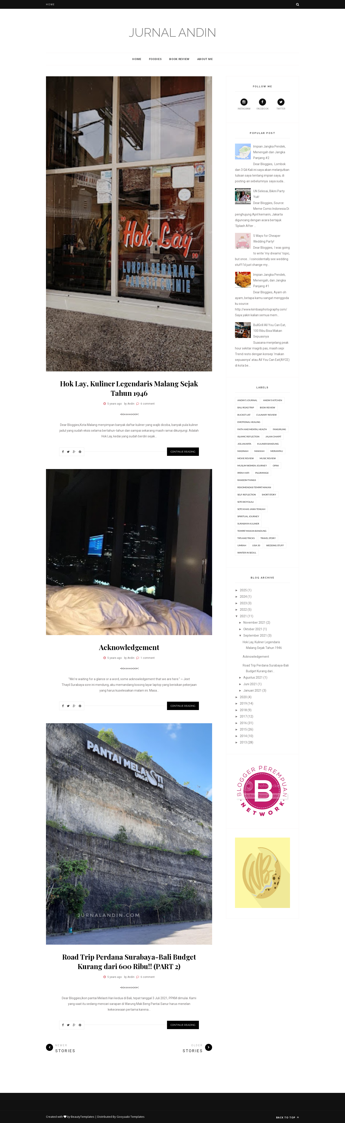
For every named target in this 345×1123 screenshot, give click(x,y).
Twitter (281, 104)
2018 (243, 710)
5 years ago (114, 403)
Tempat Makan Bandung (251, 531)
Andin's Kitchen (272, 400)
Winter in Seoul (246, 552)
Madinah (242, 451)
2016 (243, 723)
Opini (276, 465)
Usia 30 (256, 545)
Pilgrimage (262, 472)
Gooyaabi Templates (131, 1117)
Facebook (262, 104)
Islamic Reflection (248, 436)
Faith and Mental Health (252, 429)
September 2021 (255, 635)
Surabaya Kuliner (248, 523)
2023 (243, 603)
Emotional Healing (248, 422)
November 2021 (254, 622)
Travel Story (268, 538)
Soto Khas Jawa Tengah (251, 509)
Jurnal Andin (172, 32)
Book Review (179, 59)
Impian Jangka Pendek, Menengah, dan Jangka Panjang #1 (269, 280)
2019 (243, 703)
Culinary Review (266, 414)
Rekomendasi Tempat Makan (254, 487)
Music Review (268, 458)
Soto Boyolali (245, 501)
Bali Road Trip (245, 407)
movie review (245, 458)
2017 (243, 716)
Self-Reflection (246, 494)
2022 (243, 609)
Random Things (246, 480)
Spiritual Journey (248, 516)
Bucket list (243, 414)
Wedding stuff (275, 545)
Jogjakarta (244, 443)
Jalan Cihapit (273, 436)
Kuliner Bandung (268, 443)
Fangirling (279, 429)
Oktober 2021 (252, 629)
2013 (243, 742)
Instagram (244, 104)
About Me (205, 59)
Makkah (259, 451)
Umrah (241, 545)
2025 (243, 590)
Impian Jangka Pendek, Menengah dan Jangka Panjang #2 (269, 152)
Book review (267, 407)
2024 (243, 596)
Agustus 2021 (253, 677)
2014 (243, 736)
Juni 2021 (250, 684)
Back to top (287, 1117)
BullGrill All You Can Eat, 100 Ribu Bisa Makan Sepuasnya (269, 330)
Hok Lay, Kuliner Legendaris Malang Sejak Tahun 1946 (129, 388)
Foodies (155, 59)
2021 (243, 616)
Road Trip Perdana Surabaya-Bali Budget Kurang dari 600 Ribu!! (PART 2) (129, 961)
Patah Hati (243, 472)
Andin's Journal (247, 400)
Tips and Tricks (246, 538)
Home (50, 4)
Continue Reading (183, 451)
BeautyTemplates (82, 1117)
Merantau (276, 451)
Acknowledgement (129, 647)
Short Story (269, 494)
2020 (243, 697)
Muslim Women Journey (252, 465)
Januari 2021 (252, 690)
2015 (243, 729)
